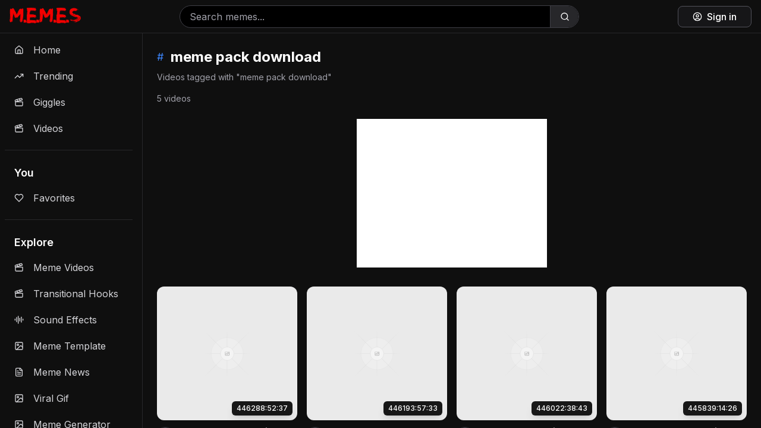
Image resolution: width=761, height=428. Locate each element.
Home (37, 50)
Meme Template (60, 346)
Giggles (39, 102)
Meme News (52, 372)
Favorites (44, 198)
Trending (43, 76)
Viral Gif (41, 398)
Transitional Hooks (66, 294)
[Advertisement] (452, 193)
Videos (38, 128)
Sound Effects (55, 320)
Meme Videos (54, 267)
